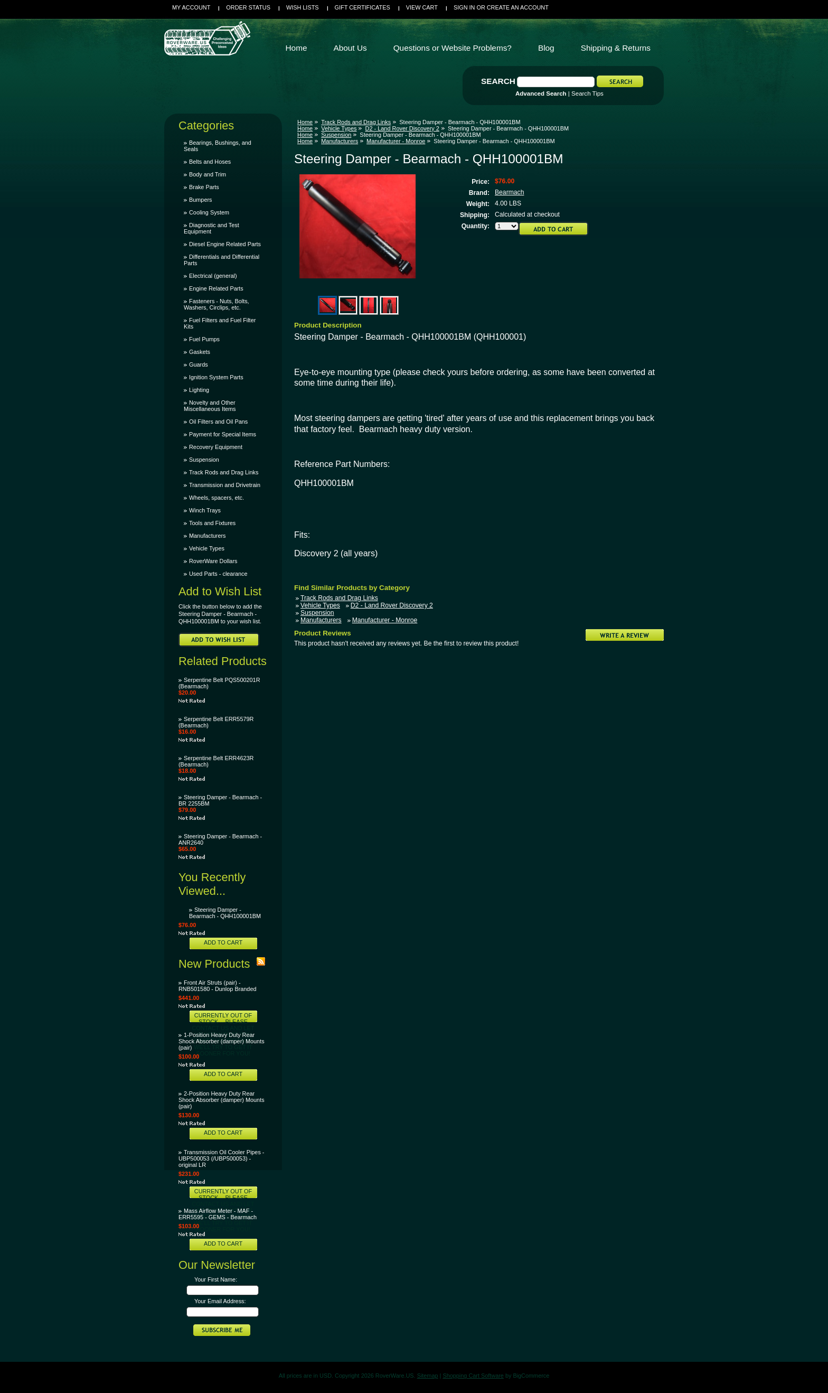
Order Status (248, 7)
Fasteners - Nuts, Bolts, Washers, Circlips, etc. (216, 304)
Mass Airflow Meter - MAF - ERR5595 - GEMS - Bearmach (217, 1214)
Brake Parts (204, 187)
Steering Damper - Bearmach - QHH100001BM (225, 912)
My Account (191, 7)
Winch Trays (205, 510)
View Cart (422, 7)
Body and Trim (207, 174)
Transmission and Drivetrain (224, 485)
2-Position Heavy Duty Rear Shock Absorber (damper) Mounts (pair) (221, 1099)
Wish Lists (302, 7)
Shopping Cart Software (473, 1375)
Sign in (464, 7)
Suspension (204, 459)
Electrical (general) (213, 276)
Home (305, 122)
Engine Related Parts (216, 288)
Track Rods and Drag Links (223, 472)
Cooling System (209, 212)
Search (498, 81)
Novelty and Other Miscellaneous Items (210, 405)
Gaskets (199, 352)
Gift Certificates (362, 7)
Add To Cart (223, 942)
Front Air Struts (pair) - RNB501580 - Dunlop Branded (217, 985)
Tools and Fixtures (212, 523)
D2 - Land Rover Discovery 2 (402, 128)
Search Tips (587, 93)
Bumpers (200, 200)
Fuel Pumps (204, 339)
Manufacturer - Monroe (395, 141)
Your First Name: (215, 1279)
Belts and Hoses (210, 161)
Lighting (199, 390)
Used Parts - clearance (218, 574)
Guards (198, 364)
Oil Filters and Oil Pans (218, 421)
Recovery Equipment (215, 447)
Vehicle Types (206, 548)
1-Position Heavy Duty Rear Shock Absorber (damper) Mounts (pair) (221, 1041)
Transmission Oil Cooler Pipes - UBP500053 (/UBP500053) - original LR (221, 1158)
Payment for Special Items (222, 434)
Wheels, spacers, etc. (216, 497)
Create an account (518, 7)
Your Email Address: (220, 1301)
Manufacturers (207, 535)
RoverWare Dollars (213, 561)
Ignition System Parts (216, 377)
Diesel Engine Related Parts (225, 244)
